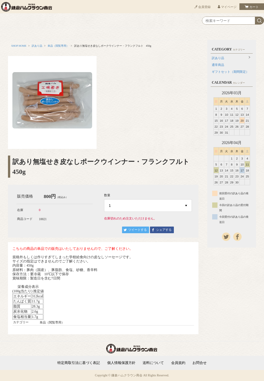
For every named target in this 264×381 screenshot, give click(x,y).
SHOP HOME (19, 45)
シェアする (164, 229)
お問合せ (199, 363)
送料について (153, 363)
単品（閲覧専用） (58, 45)
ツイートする (137, 229)
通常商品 (218, 65)
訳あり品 (37, 45)
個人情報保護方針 (121, 363)
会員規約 (178, 363)
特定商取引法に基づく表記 (78, 363)
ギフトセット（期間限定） (230, 71)
